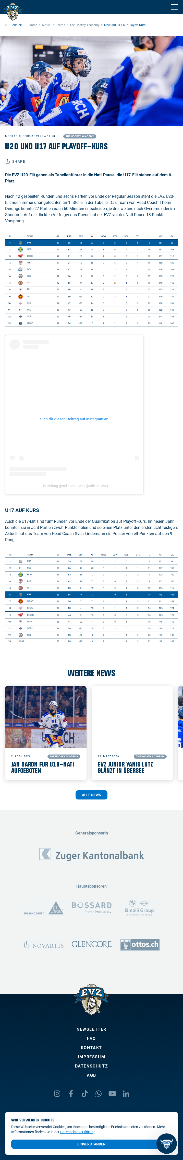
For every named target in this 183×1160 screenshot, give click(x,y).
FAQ (91, 1038)
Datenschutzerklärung (77, 1132)
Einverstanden (91, 1144)
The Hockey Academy (80, 136)
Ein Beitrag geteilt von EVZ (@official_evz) (74, 486)
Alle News (91, 795)
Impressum (91, 1056)
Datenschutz (91, 1066)
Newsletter (91, 1029)
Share (15, 161)
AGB (91, 1075)
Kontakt (91, 1047)
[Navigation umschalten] (174, 7)
